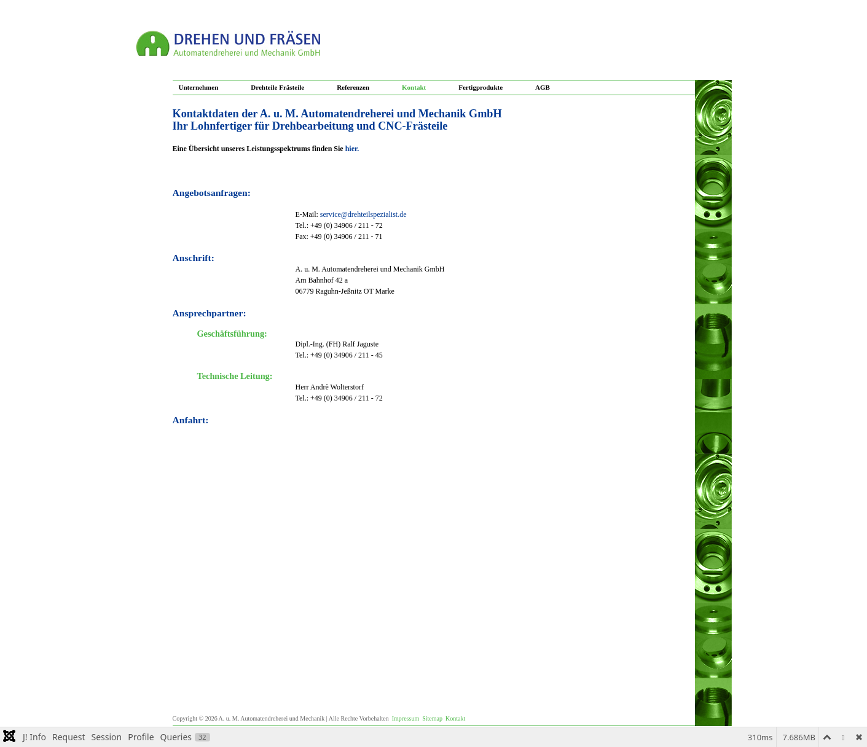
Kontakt (414, 87)
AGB (542, 87)
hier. (352, 148)
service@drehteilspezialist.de (363, 214)
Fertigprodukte (480, 87)
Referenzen (353, 87)
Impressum (405, 718)
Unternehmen (199, 87)
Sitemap (432, 718)
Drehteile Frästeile (277, 87)
